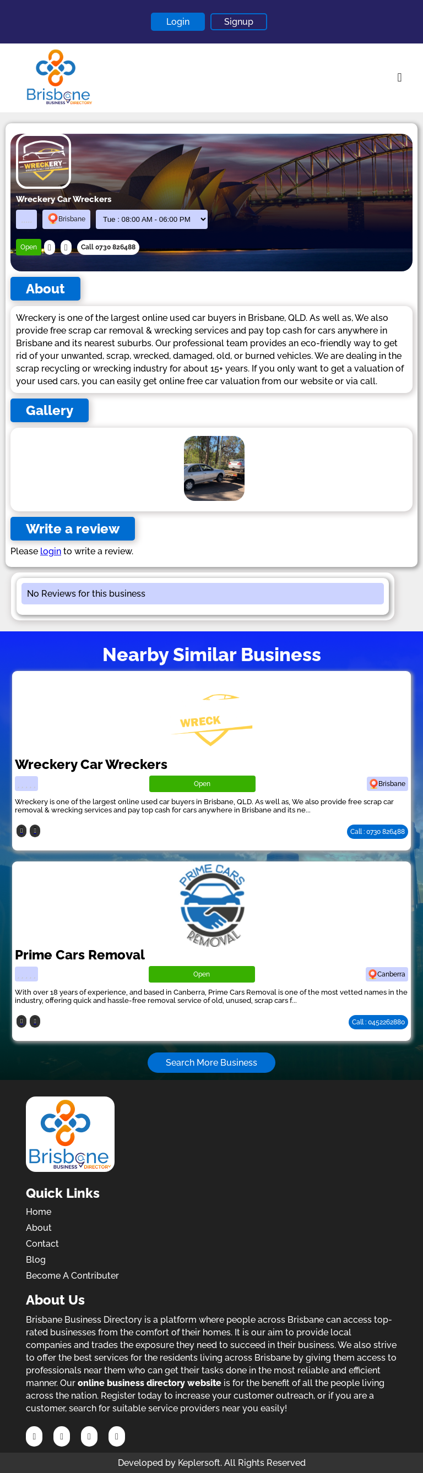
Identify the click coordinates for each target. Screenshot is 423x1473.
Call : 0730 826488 (377, 832)
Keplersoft (199, 1463)
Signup (238, 22)
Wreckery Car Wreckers (91, 764)
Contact (42, 1244)
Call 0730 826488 (108, 247)
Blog (36, 1259)
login (50, 551)
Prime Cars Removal (80, 955)
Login (177, 22)
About (39, 1228)
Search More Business (211, 1062)
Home (38, 1212)
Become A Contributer (72, 1275)
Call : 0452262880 (378, 1022)
